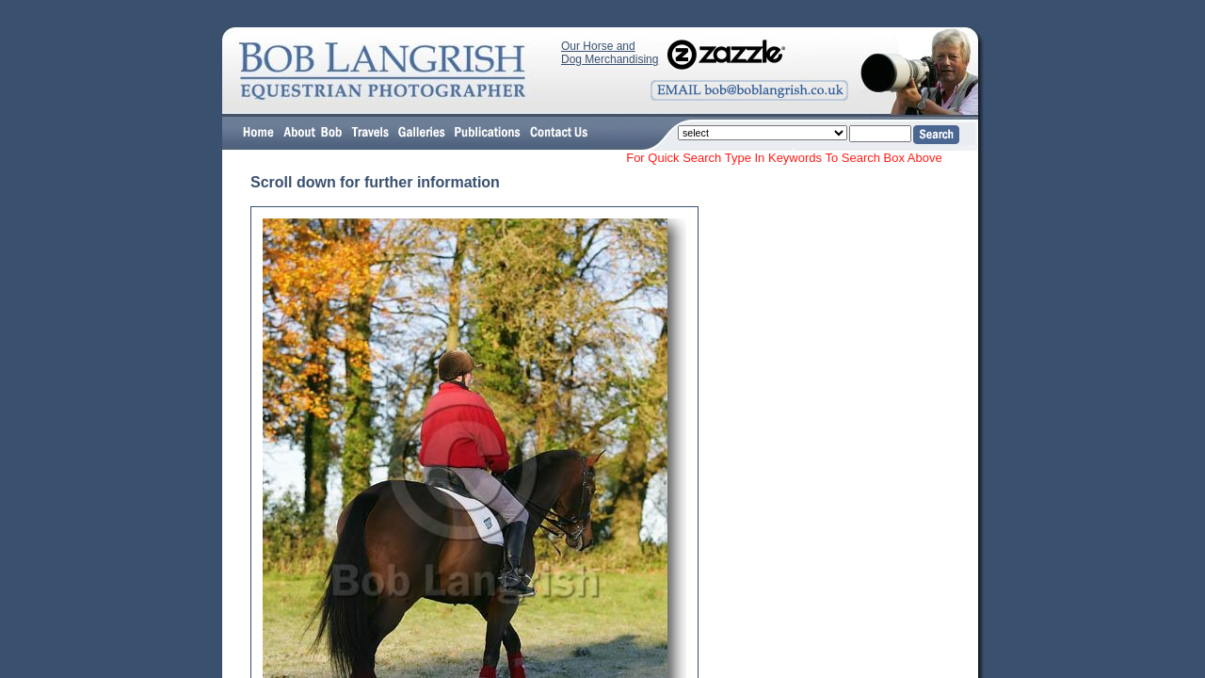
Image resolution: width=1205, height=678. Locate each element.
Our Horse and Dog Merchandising (609, 53)
